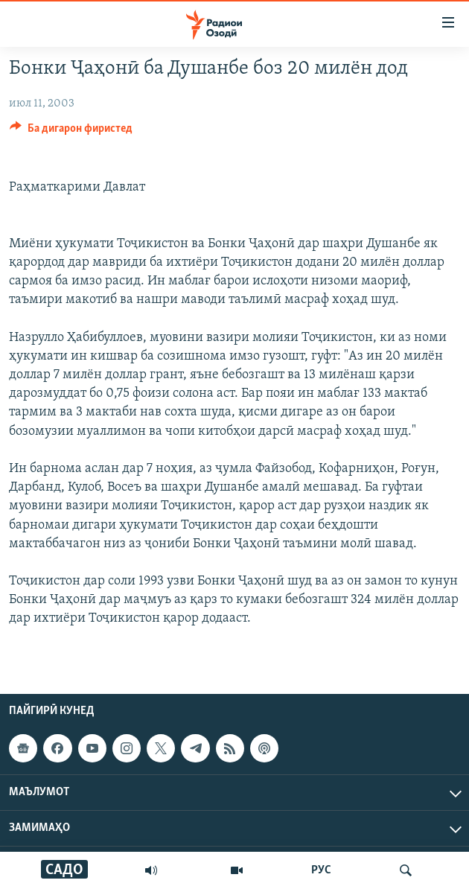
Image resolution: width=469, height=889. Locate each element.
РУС (321, 870)
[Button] (71, 132)
